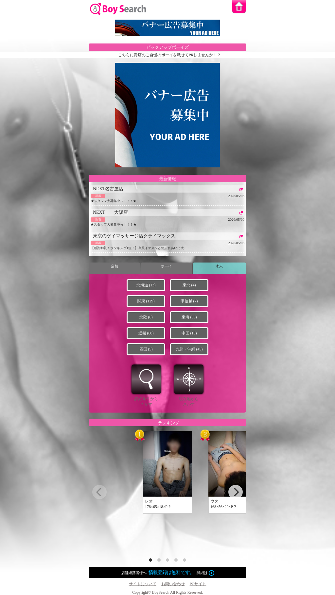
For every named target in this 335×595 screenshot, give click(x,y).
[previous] (99, 492)
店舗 (114, 266)
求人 (219, 266)
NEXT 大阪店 (110, 212)
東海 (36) (189, 317)
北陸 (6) (146, 317)
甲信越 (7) (189, 301)
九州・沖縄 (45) (189, 349)
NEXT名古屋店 (108, 188)
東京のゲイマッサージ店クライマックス (134, 235)
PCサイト (198, 584)
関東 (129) (146, 301)
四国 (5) (146, 349)
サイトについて (142, 584)
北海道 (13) (146, 285)
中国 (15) (189, 333)
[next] (235, 492)
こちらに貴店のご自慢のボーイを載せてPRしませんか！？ (169, 55)
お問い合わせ (173, 584)
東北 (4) (189, 285)
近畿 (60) (146, 333)
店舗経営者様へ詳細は (167, 573)
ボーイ (166, 266)
